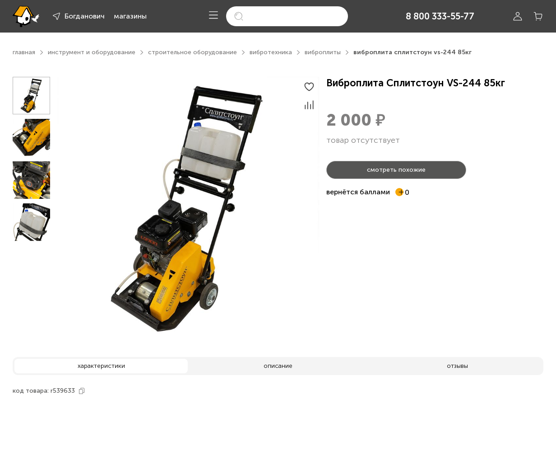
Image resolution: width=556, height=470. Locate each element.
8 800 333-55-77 (440, 16)
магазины (130, 16)
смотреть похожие (396, 170)
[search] (287, 16)
